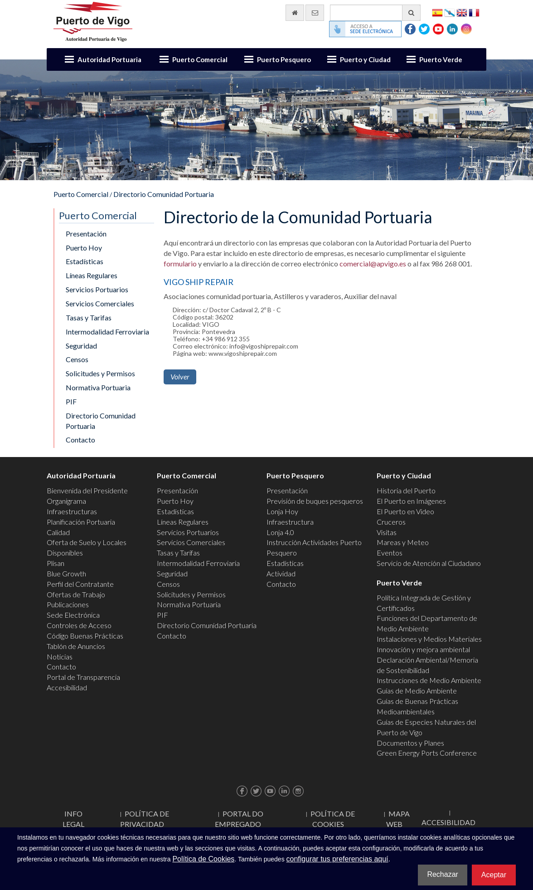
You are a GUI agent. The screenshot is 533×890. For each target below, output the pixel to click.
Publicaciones (68, 604)
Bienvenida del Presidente (87, 490)
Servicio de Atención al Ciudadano (429, 563)
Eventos (389, 552)
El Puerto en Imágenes (411, 501)
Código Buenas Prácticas (85, 635)
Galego (449, 12)
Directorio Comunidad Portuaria (163, 194)
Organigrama (66, 501)
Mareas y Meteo (403, 542)
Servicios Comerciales (100, 303)
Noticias (60, 656)
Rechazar (442, 874)
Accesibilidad (67, 687)
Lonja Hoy (282, 511)
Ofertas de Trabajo (76, 594)
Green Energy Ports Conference (427, 752)
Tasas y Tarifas (88, 317)
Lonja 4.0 (280, 532)
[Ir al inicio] (295, 13)
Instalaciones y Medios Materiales (429, 638)
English (461, 12)
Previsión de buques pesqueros (314, 501)
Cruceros (391, 521)
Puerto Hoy (84, 247)
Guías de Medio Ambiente (417, 690)
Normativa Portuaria (98, 387)
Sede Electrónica (73, 614)
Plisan (55, 563)
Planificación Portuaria (81, 521)
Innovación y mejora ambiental (423, 649)
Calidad (58, 532)
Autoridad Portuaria (109, 59)
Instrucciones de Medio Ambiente (429, 680)
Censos (77, 359)
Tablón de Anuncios (76, 646)
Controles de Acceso (79, 625)
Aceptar (493, 875)
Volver (179, 376)
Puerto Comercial (200, 59)
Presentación (86, 233)
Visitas (387, 532)
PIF (71, 401)
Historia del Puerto (406, 490)
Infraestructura (290, 521)
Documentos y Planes (410, 742)
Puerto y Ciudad (365, 59)
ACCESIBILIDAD (448, 822)
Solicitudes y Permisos (100, 373)
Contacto (80, 439)
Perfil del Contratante (80, 584)
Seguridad (81, 345)
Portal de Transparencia (83, 677)
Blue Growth (66, 573)
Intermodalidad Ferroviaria (107, 331)
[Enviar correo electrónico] (314, 13)
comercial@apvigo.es (372, 263)
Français (474, 12)
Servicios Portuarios (97, 289)
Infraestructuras (72, 511)
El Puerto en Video (405, 511)
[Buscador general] (375, 13)
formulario (180, 263)
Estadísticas (84, 261)
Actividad (281, 573)
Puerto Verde (440, 59)
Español (437, 12)
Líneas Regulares (91, 275)
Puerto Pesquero (284, 59)
